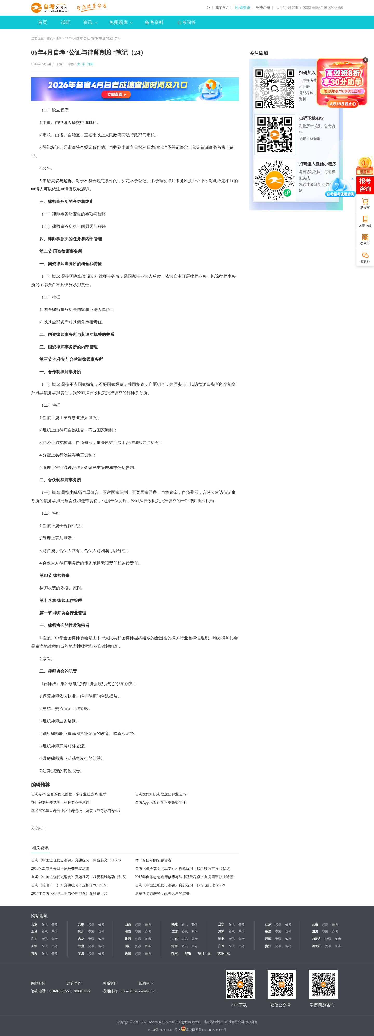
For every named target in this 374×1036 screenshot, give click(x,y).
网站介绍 (38, 983)
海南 (128, 931)
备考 (54, 924)
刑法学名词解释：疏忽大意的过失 (162, 893)
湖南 (221, 931)
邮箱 (188, 953)
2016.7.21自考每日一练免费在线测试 (60, 869)
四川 (315, 931)
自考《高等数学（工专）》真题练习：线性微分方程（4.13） (183, 869)
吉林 (81, 939)
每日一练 (204, 953)
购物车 (365, 207)
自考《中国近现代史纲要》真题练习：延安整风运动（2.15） (80, 877)
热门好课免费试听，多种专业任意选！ (62, 803)
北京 (34, 924)
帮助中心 (146, 983)
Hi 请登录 (243, 8)
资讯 (90, 22)
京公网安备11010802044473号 (203, 1030)
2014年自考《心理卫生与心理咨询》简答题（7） (70, 893)
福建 (174, 924)
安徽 (81, 924)
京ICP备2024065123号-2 (164, 1030)
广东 (34, 939)
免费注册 (263, 8)
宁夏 (81, 953)
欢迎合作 (74, 983)
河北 (221, 939)
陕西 (128, 939)
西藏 (268, 939)
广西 (221, 946)
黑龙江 (316, 946)
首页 (42, 22)
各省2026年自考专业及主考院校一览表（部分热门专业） (76, 811)
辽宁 (221, 924)
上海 (34, 931)
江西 (174, 931)
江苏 (268, 924)
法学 (59, 38)
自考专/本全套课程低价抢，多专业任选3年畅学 (69, 794)
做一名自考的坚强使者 (153, 860)
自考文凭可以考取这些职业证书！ (162, 794)
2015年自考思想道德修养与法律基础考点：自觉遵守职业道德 (184, 877)
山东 (174, 939)
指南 (174, 953)
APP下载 (365, 225)
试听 (65, 22)
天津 (34, 946)
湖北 (81, 931)
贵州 (268, 946)
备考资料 (154, 22)
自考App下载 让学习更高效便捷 (160, 803)
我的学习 (222, 8)
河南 (174, 946)
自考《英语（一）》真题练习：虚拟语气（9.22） (70, 885)
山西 (128, 924)
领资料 (365, 261)
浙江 (128, 946)
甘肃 (81, 946)
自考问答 (186, 22)
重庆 (268, 931)
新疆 (128, 953)
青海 (34, 953)
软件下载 (223, 953)
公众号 (365, 243)
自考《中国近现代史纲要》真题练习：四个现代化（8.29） (182, 885)
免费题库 (120, 22)
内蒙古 (316, 939)
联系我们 (110, 983)
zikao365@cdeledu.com (138, 991)
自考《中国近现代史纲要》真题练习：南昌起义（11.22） (77, 860)
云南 (315, 924)
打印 (90, 64)
